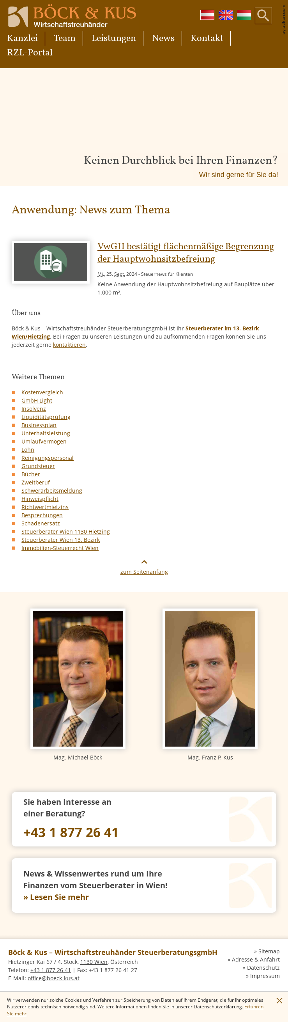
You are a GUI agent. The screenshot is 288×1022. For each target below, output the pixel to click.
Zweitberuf (35, 482)
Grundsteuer (38, 466)
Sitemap (269, 951)
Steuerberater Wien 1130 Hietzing (65, 531)
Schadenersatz (40, 523)
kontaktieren (69, 344)
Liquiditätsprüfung (46, 417)
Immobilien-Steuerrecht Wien (60, 548)
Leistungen (114, 38)
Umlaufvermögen (44, 441)
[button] (263, 21)
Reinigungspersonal (47, 457)
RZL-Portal (30, 53)
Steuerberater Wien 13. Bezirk (60, 539)
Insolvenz (33, 408)
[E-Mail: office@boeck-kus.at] (54, 978)
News (163, 38)
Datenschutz (263, 967)
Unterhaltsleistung (45, 433)
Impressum (265, 975)
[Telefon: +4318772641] (144, 819)
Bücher (30, 474)
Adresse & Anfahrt (256, 959)
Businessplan (39, 425)
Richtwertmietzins (45, 507)
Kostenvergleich (42, 392)
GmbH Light (36, 400)
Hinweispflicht (39, 498)
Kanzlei (22, 38)
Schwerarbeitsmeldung (51, 490)
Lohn (27, 449)
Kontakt (207, 38)
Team (65, 38)
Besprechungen (42, 515)
